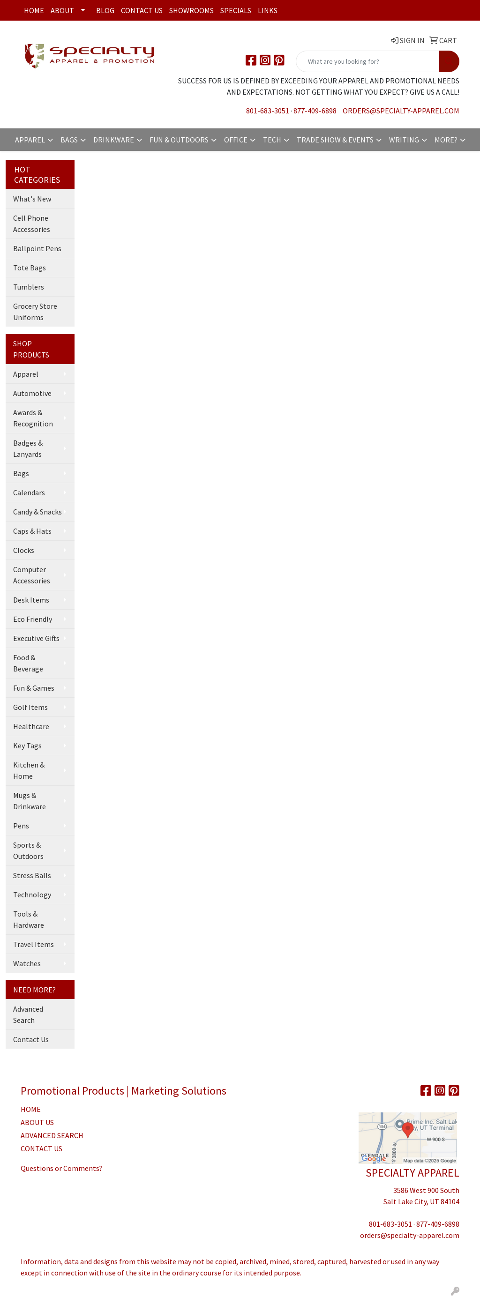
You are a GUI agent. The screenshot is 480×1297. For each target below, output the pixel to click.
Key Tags (27, 745)
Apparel (30, 139)
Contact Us (142, 10)
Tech (272, 139)
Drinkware (113, 139)
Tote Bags (29, 267)
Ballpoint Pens (37, 248)
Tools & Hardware (28, 919)
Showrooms (191, 10)
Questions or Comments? (62, 1168)
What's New (32, 198)
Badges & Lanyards (28, 448)
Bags (69, 139)
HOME (31, 1109)
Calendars (29, 492)
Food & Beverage (28, 663)
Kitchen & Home (29, 770)
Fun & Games (33, 688)
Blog (105, 10)
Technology (32, 894)
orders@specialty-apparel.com (401, 110)
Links (268, 10)
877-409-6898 (315, 110)
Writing (404, 139)
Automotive (32, 393)
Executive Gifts (36, 638)
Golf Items (30, 707)
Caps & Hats (32, 531)
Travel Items (33, 944)
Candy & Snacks (37, 511)
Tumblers (28, 286)
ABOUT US (37, 1122)
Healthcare (31, 726)
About (62, 10)
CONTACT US (41, 1148)
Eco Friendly (32, 619)
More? (446, 139)
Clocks (23, 550)
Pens (21, 825)
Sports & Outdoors (28, 850)
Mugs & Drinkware (29, 800)
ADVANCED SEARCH (52, 1135)
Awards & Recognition (33, 418)
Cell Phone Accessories (31, 223)
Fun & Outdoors (179, 139)
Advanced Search (28, 1014)
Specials (235, 10)
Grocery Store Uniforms (35, 311)
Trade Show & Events (335, 139)
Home (34, 10)
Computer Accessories (31, 575)
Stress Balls (32, 875)
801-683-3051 (267, 110)
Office (236, 139)
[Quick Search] (368, 61)
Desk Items (31, 599)
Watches (27, 963)
